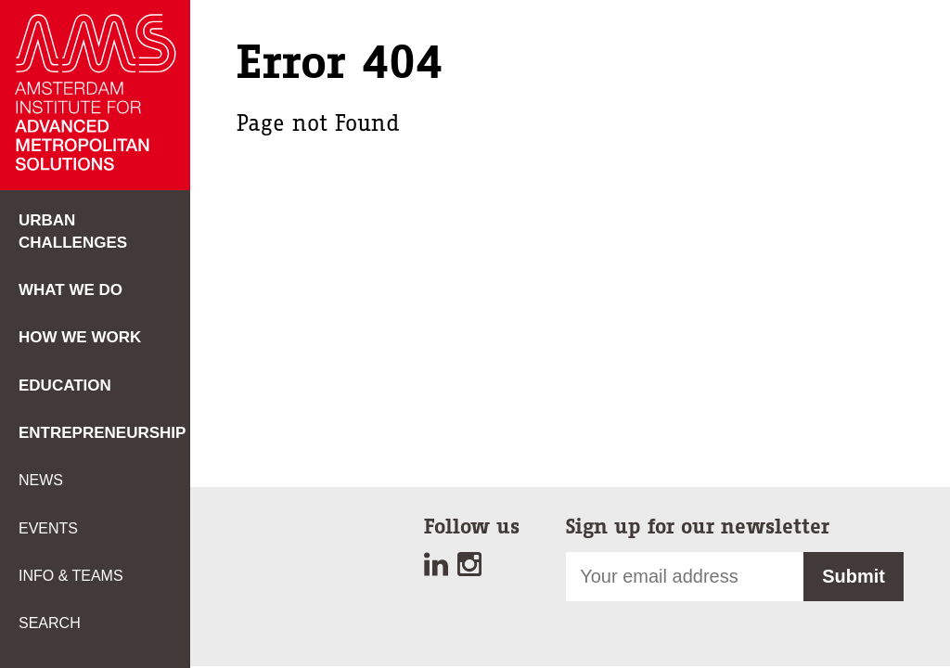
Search (50, 623)
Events (48, 528)
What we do (70, 290)
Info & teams (71, 576)
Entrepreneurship (102, 433)
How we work (80, 337)
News (41, 480)
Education (65, 385)
